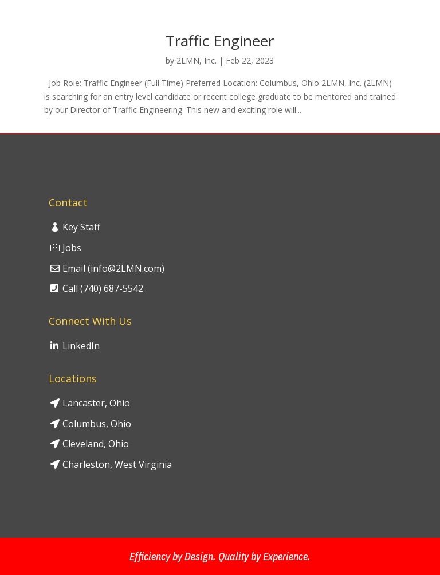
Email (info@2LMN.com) (113, 268)
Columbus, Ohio (96, 423)
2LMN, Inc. (196, 60)
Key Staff (81, 227)
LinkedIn (81, 345)
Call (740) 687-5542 (102, 288)
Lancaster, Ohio (96, 403)
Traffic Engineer (220, 40)
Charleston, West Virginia (117, 464)
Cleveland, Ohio (95, 443)
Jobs (71, 247)
